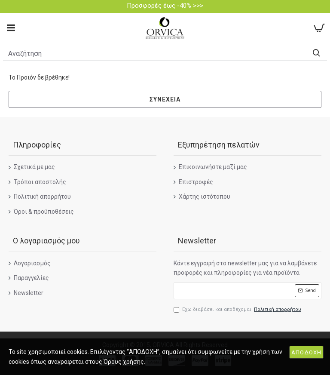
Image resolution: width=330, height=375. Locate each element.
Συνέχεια (165, 99)
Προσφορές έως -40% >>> (165, 5)
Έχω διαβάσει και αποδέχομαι (238, 310)
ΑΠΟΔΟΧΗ (306, 352)
